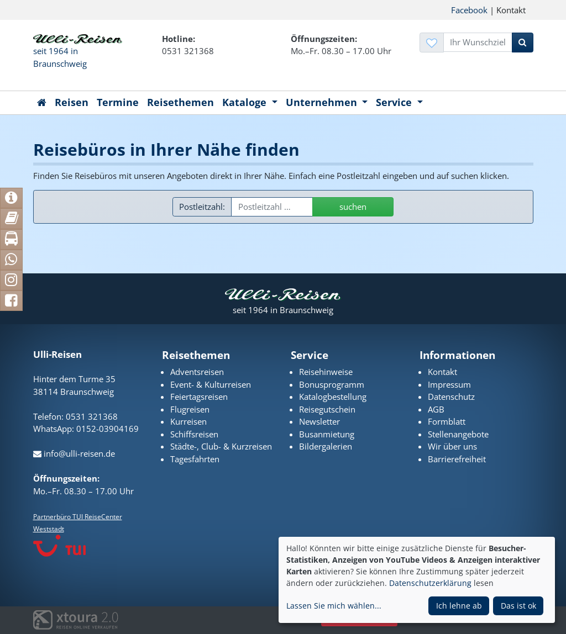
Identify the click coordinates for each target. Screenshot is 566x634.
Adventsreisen (197, 371)
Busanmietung (326, 434)
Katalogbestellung (332, 396)
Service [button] (395, 102)
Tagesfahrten (194, 458)
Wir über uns (452, 446)
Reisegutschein (327, 409)
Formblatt (446, 421)
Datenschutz (451, 396)
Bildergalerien (325, 446)
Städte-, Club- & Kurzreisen (221, 446)
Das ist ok (518, 605)
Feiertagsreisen (199, 396)
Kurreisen (188, 421)
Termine (118, 102)
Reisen (71, 102)
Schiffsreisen (194, 434)
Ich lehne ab (459, 605)
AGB (436, 409)
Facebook (469, 9)
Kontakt (442, 371)
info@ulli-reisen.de (74, 453)
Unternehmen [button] (323, 102)
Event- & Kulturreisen (210, 384)
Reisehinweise (326, 371)
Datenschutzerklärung (430, 583)
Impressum (449, 384)
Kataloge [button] (245, 102)
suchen (352, 206)
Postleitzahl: (202, 206)
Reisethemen (180, 102)
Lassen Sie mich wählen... (333, 605)
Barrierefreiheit (457, 458)
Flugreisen (189, 409)
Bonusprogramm (331, 384)
